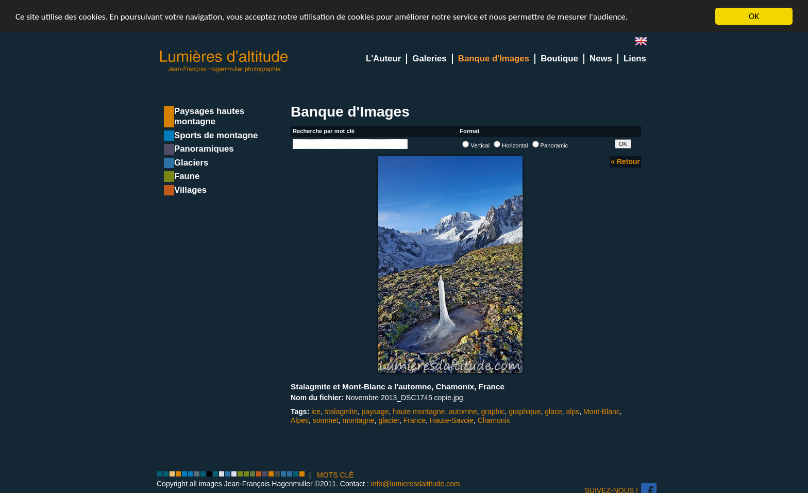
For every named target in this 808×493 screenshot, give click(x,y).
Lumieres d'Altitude (224, 62)
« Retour (625, 161)
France (414, 420)
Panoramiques (204, 149)
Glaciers (191, 163)
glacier (388, 420)
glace (553, 411)
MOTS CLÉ (335, 475)
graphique (525, 411)
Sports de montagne (216, 135)
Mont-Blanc (601, 411)
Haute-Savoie (452, 420)
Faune (186, 176)
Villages (190, 190)
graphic (492, 411)
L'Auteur (383, 58)
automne (463, 411)
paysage (375, 411)
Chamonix (494, 420)
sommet (326, 420)
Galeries (429, 58)
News (601, 58)
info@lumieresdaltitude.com (415, 484)
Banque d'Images (493, 58)
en (645, 43)
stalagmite (341, 411)
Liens (635, 58)
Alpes (300, 420)
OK (754, 16)
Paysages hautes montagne (209, 116)
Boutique (559, 58)
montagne (358, 420)
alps (572, 411)
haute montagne (419, 411)
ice (316, 411)
